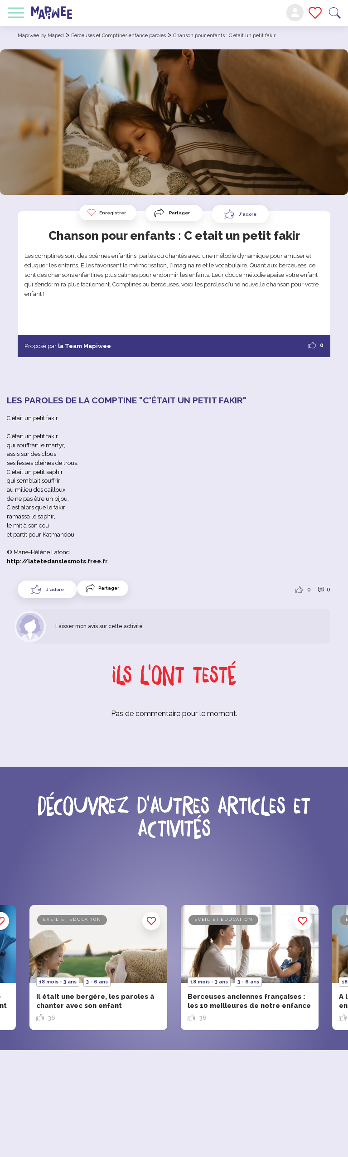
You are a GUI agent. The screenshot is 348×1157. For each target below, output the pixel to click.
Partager (179, 212)
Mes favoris (315, 13)
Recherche (335, 13)
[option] (249, 967)
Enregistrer (106, 212)
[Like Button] (240, 214)
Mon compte (295, 12)
